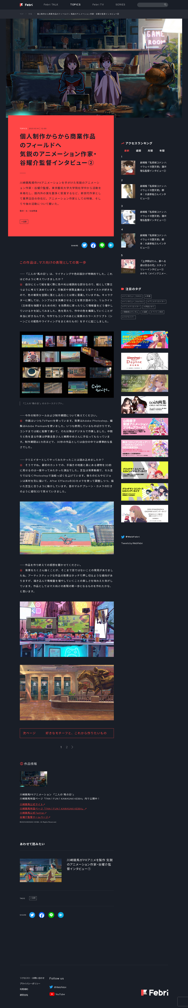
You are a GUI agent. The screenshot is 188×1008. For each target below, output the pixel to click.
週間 (138, 150)
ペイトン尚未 (157, 312)
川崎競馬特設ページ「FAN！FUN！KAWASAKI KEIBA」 (52, 808)
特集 (30, 14)
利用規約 (24, 989)
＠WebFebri (60, 987)
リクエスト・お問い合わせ (32, 978)
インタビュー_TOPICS (132, 296)
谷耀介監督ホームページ (34, 817)
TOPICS (75, 4)
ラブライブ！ (129, 317)
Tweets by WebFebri (132, 543)
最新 (126, 150)
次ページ (65, 733)
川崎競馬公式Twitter (32, 812)
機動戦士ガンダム (131, 312)
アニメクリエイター (157, 301)
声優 (148, 296)
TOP (22, 14)
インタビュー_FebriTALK (134, 301)
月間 (150, 150)
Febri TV (98, 4)
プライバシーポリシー (30, 983)
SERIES (120, 4)
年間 (162, 150)
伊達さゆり (149, 306)
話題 (25, 222)
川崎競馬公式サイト (31, 804)
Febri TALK (51, 4)
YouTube (60, 994)
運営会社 (24, 995)
